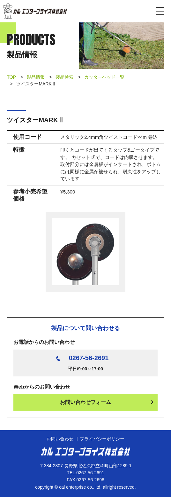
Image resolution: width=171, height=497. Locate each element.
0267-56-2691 (89, 357)
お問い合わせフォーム (85, 402)
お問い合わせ (60, 438)
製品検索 (64, 77)
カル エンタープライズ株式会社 (35, 11)
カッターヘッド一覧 (104, 77)
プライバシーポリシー (102, 438)
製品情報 (36, 77)
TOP (11, 77)
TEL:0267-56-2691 (85, 472)
